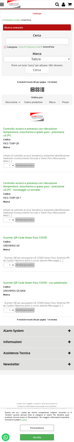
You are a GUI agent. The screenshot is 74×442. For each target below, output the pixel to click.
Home (21, 47)
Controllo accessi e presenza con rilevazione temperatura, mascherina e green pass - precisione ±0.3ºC (33, 132)
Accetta (37, 437)
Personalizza (37, 428)
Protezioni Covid (33, 47)
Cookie (24, 419)
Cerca (37, 35)
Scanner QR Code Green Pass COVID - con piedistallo (35, 282)
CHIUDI (71, 412)
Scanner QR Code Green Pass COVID (25, 237)
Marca (37, 54)
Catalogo (37, 13)
